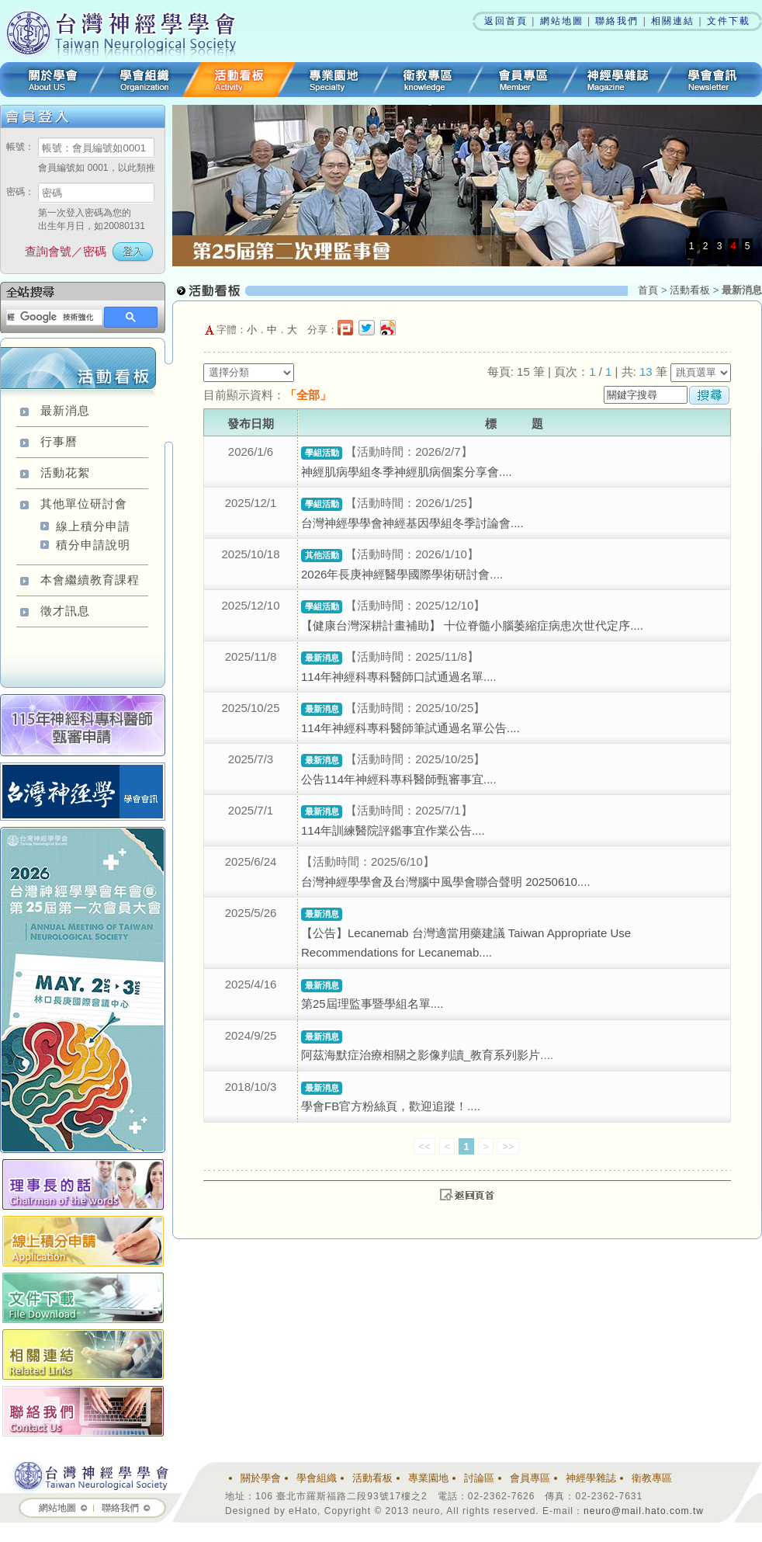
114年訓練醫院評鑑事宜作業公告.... (393, 830)
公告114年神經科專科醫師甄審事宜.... (399, 779)
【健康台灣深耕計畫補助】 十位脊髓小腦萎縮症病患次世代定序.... (472, 625)
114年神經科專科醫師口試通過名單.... (399, 676)
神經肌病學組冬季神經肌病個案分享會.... (406, 471)
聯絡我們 (617, 21)
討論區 (479, 1478)
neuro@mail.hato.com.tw (644, 1511)
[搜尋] (53, 318)
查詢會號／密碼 (65, 251)
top (467, 1194)
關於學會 (48, 79)
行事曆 (59, 441)
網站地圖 (562, 21)
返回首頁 (506, 21)
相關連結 (672, 21)
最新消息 (65, 410)
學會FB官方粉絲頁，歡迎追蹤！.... (390, 1106)
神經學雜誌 (617, 79)
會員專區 (523, 79)
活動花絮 (65, 472)
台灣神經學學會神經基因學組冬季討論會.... (412, 523)
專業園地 (333, 79)
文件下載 (728, 21)
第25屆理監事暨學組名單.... (372, 1003)
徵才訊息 (65, 610)
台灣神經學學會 (126, 31)
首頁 (648, 290)
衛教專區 (428, 79)
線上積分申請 (93, 526)
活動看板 (239, 79)
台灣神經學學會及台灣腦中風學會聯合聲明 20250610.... (446, 881)
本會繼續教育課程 (90, 579)
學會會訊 (713, 79)
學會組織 (144, 79)
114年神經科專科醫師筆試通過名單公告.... (410, 728)
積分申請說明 (93, 544)
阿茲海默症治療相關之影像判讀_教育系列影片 (420, 1054)
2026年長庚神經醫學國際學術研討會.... (402, 574)
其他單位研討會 (83, 503)
